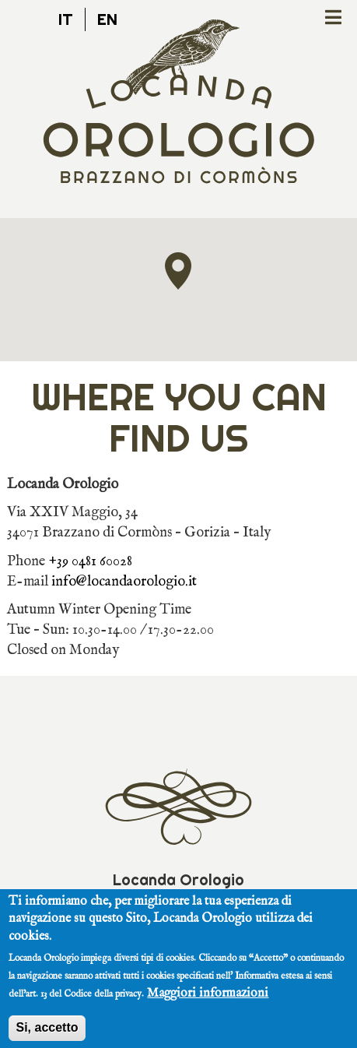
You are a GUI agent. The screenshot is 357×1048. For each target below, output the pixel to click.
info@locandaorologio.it (124, 581)
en (107, 19)
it (65, 19)
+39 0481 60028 (90, 561)
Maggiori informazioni (207, 1001)
